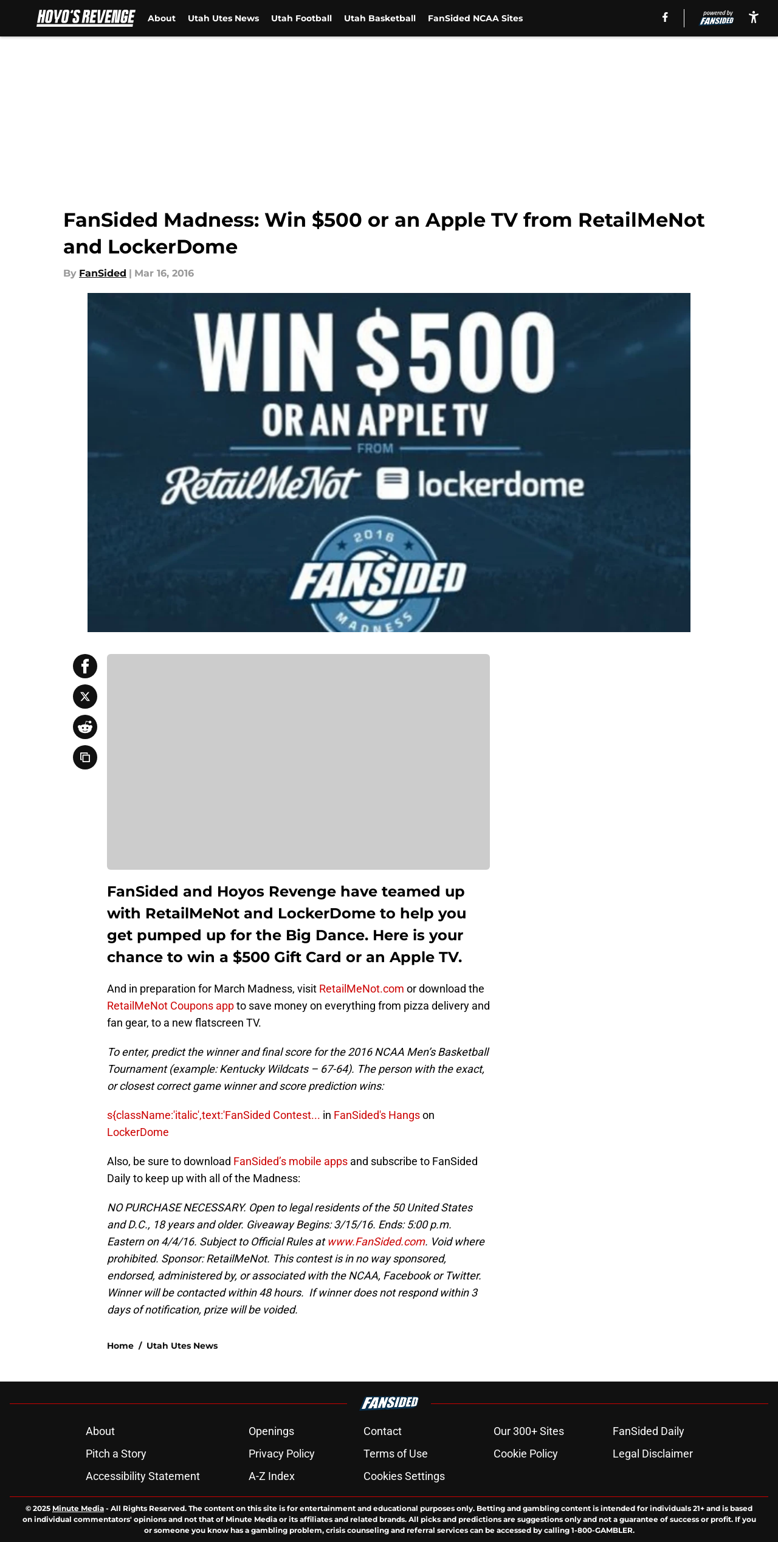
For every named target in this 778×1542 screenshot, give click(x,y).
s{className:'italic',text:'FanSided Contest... (213, 1115)
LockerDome (138, 1132)
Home (120, 1345)
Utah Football (301, 18)
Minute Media (78, 1508)
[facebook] (665, 17)
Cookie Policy (526, 1453)
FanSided (102, 273)
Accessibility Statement (143, 1476)
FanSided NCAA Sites (475, 18)
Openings (271, 1431)
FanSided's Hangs (377, 1115)
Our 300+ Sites (529, 1431)
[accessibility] (754, 16)
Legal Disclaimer (653, 1453)
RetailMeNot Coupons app (170, 1005)
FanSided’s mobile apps (290, 1161)
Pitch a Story (116, 1453)
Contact (382, 1431)
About (162, 18)
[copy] (85, 757)
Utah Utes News (223, 18)
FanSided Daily (648, 1431)
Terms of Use (395, 1453)
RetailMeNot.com (361, 988)
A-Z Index (272, 1476)
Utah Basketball (380, 18)
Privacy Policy (282, 1453)
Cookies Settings (404, 1476)
